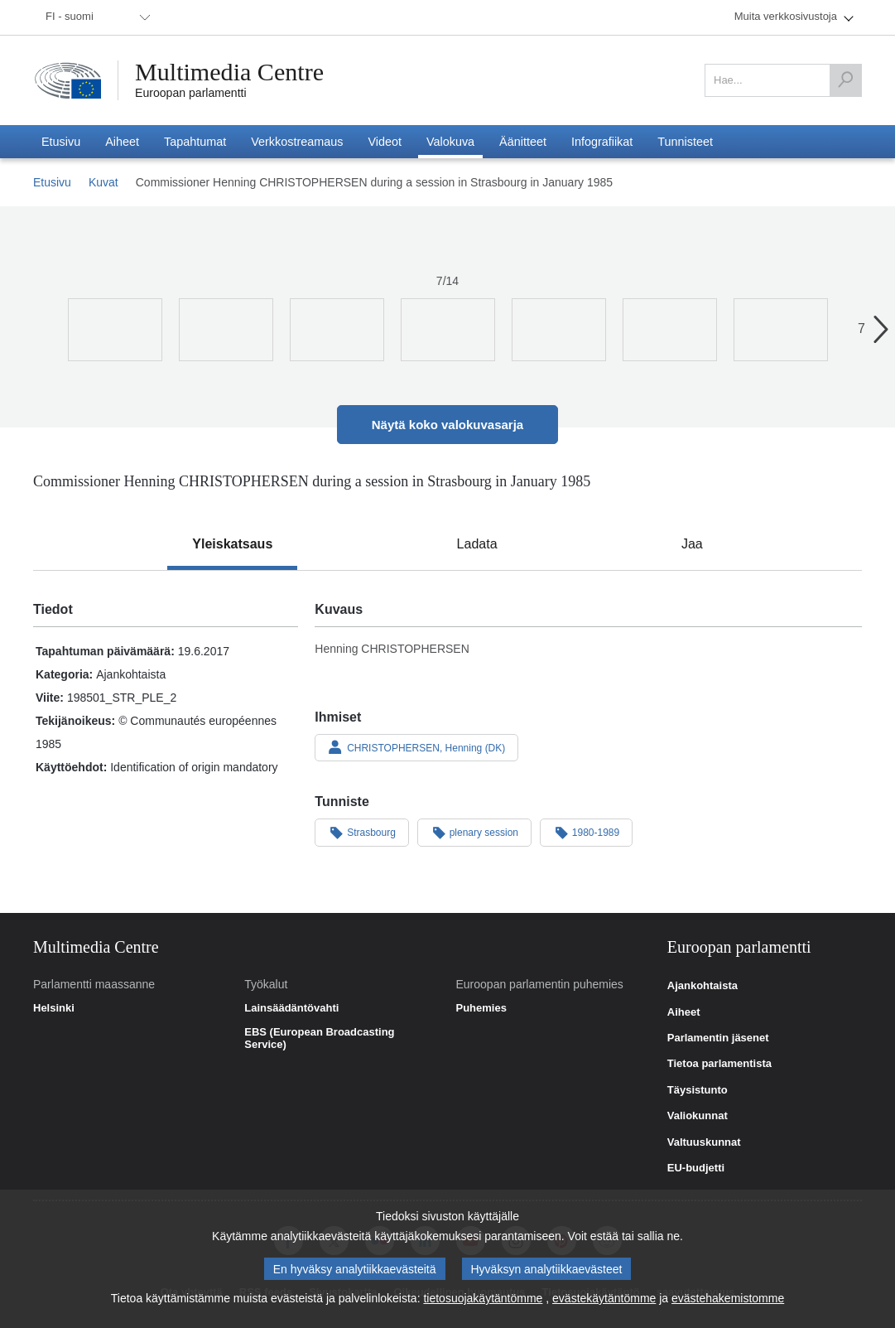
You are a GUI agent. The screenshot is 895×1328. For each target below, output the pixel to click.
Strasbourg (362, 831)
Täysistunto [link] (697, 1090)
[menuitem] (95, 17)
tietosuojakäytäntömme (482, 1298)
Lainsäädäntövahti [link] (291, 1008)
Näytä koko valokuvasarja (447, 425)
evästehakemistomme (727, 1298)
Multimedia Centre (229, 72)
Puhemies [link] (481, 1008)
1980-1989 (586, 831)
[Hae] (845, 80)
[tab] (232, 544)
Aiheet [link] (683, 1012)
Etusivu (52, 182)
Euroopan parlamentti (191, 92)
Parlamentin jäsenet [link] (718, 1038)
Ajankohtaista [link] (702, 986)
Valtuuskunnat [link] (704, 1142)
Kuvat (103, 182)
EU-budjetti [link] (695, 1168)
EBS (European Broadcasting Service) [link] (319, 1038)
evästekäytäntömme (604, 1298)
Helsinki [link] (54, 1008)
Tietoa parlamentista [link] (719, 1064)
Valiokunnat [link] (697, 1116)
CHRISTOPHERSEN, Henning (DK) (416, 747)
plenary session (474, 831)
